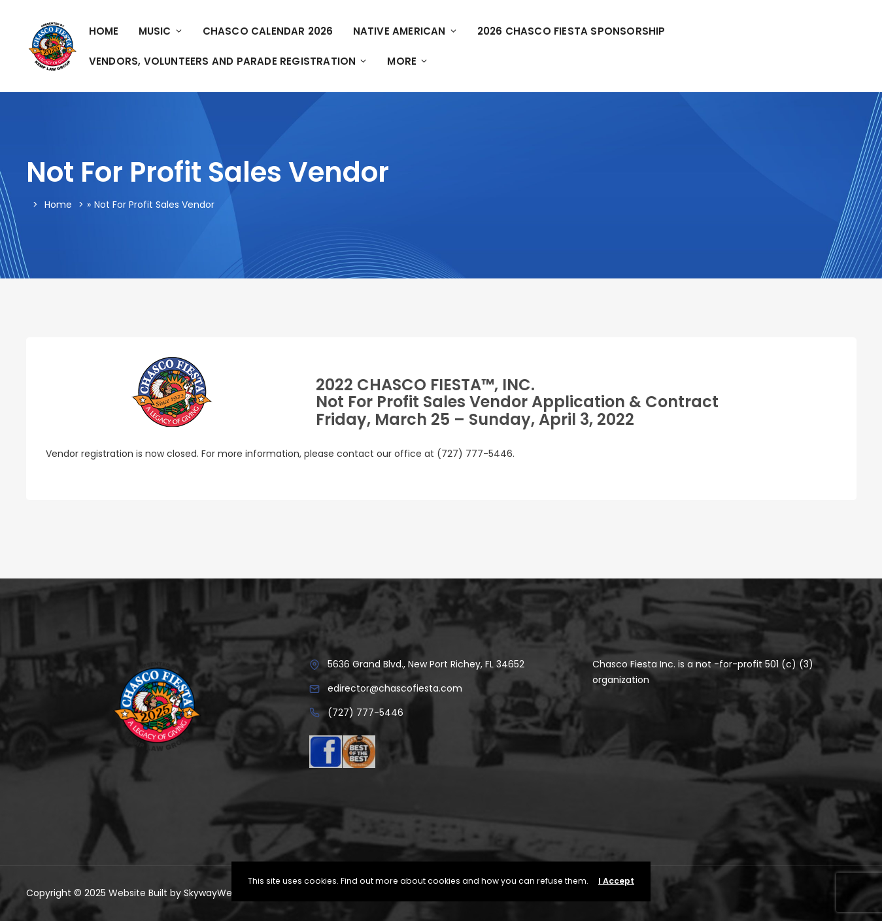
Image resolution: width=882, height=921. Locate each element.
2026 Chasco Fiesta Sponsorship (571, 31)
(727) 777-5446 (365, 712)
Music (161, 31)
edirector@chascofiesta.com (395, 688)
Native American (405, 31)
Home (104, 31)
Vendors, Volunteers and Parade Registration (228, 61)
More (407, 61)
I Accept (616, 880)
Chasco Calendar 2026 (268, 31)
